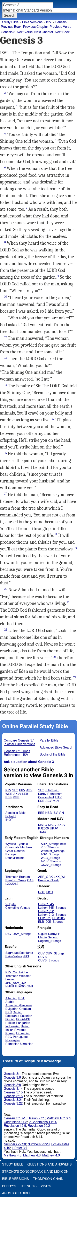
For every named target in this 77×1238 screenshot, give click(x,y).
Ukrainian (26, 1043)
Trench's (28, 1186)
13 (5, 358)
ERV (22, 790)
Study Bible (10, 22)
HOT (41, 892)
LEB (25, 793)
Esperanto (12, 1015)
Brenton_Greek (15, 880)
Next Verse (25, 32)
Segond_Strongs (49, 941)
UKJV (54, 828)
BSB (8, 797)
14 (5, 385)
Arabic (9, 1001)
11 (5, 317)
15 (52, 419)
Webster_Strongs (52, 851)
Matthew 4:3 (13, 1155)
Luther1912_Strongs (52, 914)
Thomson (11, 876)
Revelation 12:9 (15, 1125)
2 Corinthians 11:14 (43, 1122)
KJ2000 (43, 828)
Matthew (26, 847)
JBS (26, 956)
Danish (17, 1012)
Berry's (9, 1186)
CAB (30, 880)
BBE (41, 812)
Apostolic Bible (16, 1193)
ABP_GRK (45, 876)
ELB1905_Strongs (50, 921)
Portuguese (21, 1036)
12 (5, 337)
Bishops (10, 854)
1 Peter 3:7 (19, 1148)
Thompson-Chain (48, 1179)
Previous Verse (60, 26)
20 (5, 589)
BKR (8, 1012)
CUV (41, 953)
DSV (8, 934)
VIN (61, 812)
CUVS (42, 957)
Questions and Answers (49, 1164)
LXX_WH (60, 876)
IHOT (9, 819)
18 (56, 534)
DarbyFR (54, 934)
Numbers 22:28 (15, 1144)
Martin (42, 937)
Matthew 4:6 (32, 1155)
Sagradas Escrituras (19, 952)
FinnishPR (23, 1019)
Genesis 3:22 (13, 1103)
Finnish (10, 1019)
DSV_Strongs (22, 934)
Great (9, 851)
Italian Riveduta (15, 1029)
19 (76, 548)
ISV (48, 22)
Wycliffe (10, 844)
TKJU (42, 832)
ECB (41, 800)
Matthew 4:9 (51, 1155)
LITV (58, 797)
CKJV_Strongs (51, 865)
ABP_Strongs (50, 844)
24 (74, 677)
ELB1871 (44, 918)
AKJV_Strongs (51, 861)
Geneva (19, 851)
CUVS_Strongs (48, 960)
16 (5, 453)
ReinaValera (13, 956)
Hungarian (23, 1022)
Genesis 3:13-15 (16, 1118)
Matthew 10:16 (57, 1118)
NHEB (9, 986)
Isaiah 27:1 (37, 1118)
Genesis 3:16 (13, 1096)
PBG (8, 1036)
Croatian (25, 1008)
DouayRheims (14, 858)
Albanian (11, 998)
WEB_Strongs (50, 858)
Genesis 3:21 (13, 1099)
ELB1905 (58, 918)
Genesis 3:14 (13, 1088)
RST (21, 998)
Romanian (12, 1043)
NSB (48, 812)
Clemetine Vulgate (17, 907)
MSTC (42, 825)
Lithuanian (23, 1033)
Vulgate (10, 904)
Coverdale (12, 847)
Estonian (26, 1015)
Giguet (42, 934)
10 (5, 296)
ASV (29, 790)
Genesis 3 (8, 32)
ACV (48, 800)
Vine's (46, 1186)
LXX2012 (11, 883)
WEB (8, 793)
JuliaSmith (52, 790)
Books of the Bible (53, 754)
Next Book (62, 32)
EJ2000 (20, 986)
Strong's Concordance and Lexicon (35, 1171)
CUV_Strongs (55, 953)
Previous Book (11, 26)
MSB (16, 797)
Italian (25, 1026)
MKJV (52, 825)
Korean (10, 1033)
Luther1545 (46, 904)
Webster (25, 976)
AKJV (17, 793)
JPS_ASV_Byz (15, 983)
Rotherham (54, 793)
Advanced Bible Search (56, 747)
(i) (7, 52)
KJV (8, 790)
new (63, 844)
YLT (15, 790)
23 (54, 657)
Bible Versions (32, 22)
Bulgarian (11, 1008)
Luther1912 (46, 911)
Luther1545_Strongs (52, 907)
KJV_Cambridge (16, 972)
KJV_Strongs (50, 847)
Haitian (10, 1022)
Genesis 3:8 (12, 1085)
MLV (56, 800)
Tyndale (22, 844)
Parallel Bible (49, 740)
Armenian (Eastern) (18, 1005)
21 (68, 602)
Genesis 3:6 (12, 1077)
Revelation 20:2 (39, 1125)
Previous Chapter (35, 26)
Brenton (24, 876)
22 (5, 629)
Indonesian (12, 1026)
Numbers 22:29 (39, 1144)
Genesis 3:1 (12, 1074)
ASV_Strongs (50, 854)
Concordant (46, 797)
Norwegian (12, 1040)
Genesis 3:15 (13, 1092)
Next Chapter (43, 32)
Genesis (61, 22)
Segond (53, 937)
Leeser (10, 979)
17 (5, 493)
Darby (42, 793)
